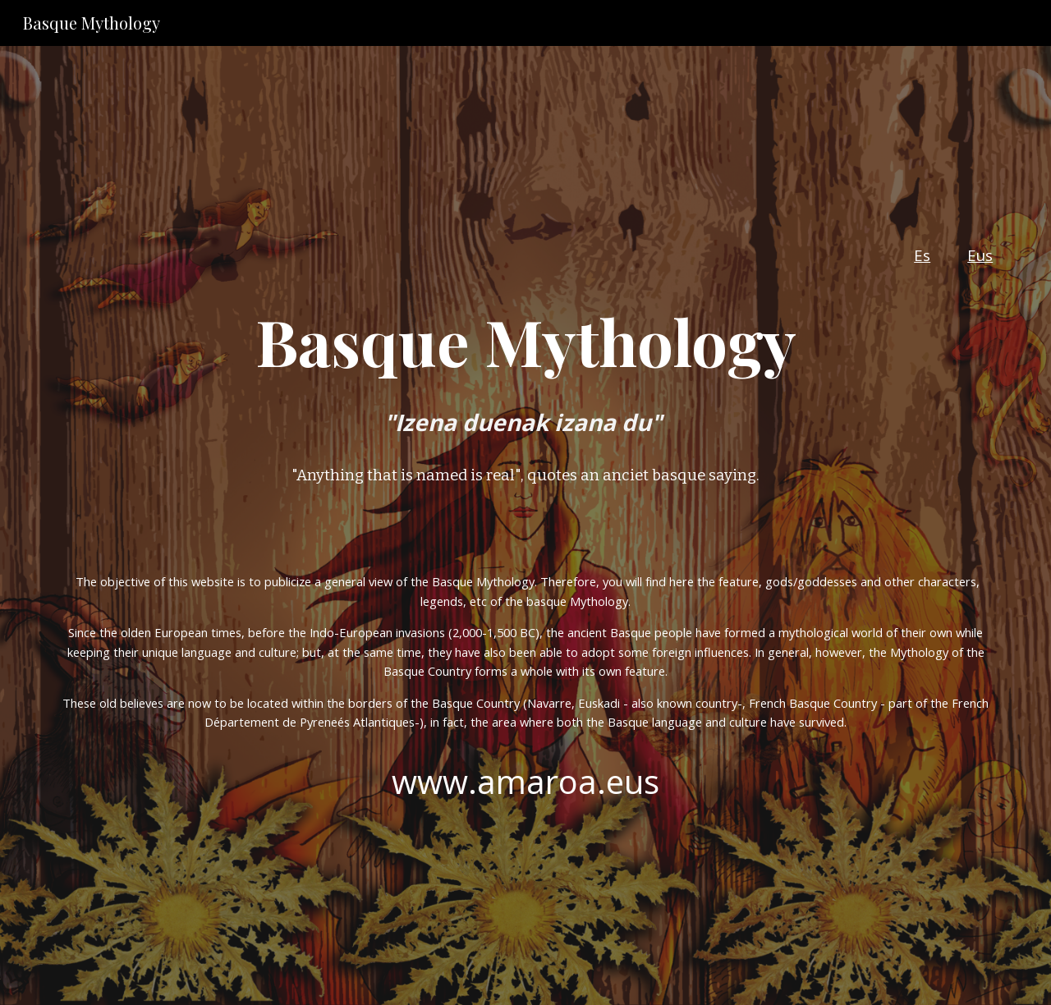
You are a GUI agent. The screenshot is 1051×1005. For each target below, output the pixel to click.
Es (922, 255)
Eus (980, 255)
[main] (525, 314)
